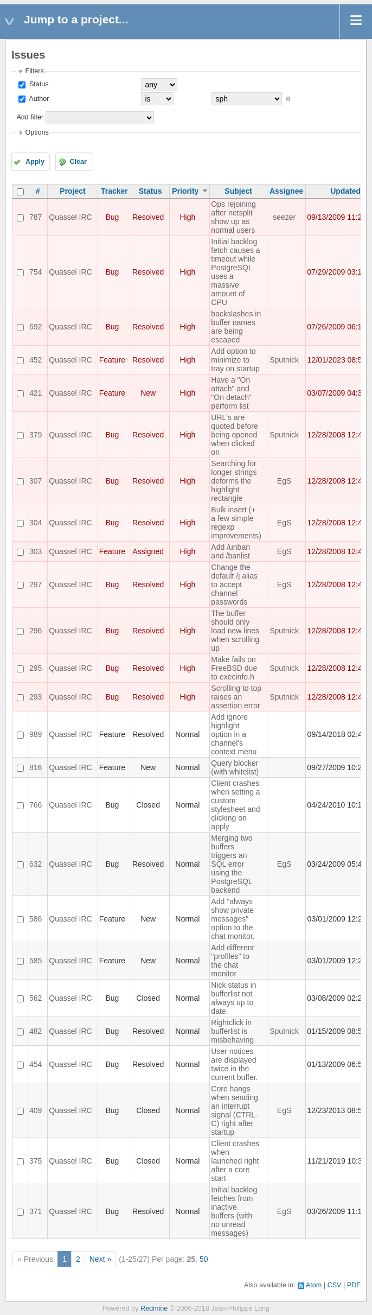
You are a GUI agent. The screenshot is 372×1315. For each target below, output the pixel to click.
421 (35, 393)
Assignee (286, 191)
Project (72, 191)
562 (35, 998)
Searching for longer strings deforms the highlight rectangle (233, 481)
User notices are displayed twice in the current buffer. (234, 1064)
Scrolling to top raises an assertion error (236, 697)
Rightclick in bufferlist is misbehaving (232, 1031)
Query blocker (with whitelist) (235, 767)
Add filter (29, 117)
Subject (238, 191)
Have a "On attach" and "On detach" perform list (231, 393)
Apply (34, 162)
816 (35, 767)
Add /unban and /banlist (230, 551)
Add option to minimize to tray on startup (235, 360)
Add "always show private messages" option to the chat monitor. (232, 919)
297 (35, 584)
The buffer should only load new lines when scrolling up (235, 630)
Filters (34, 71)
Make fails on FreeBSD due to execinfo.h (234, 668)
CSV (335, 1285)
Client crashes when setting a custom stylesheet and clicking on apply (235, 805)
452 (35, 359)
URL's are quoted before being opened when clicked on (234, 434)
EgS (284, 481)
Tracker (114, 191)
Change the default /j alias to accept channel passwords (234, 584)
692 (35, 326)
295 (35, 668)
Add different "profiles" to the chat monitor (232, 960)
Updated (345, 191)
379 (35, 434)
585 (35, 960)
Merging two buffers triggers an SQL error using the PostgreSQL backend (231, 864)
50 (204, 1259)
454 (35, 1064)
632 (35, 864)
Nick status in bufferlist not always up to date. (233, 998)
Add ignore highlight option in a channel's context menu (233, 734)
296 (35, 630)
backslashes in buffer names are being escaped (236, 326)
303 (35, 551)
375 (35, 1161)
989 (35, 734)
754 (35, 272)
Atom (314, 1285)
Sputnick (284, 359)
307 (35, 481)
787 (35, 217)
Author (38, 99)
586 (35, 918)
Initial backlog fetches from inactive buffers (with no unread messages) (234, 1211)
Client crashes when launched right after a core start (235, 1161)
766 (35, 805)
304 (35, 522)
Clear (78, 162)
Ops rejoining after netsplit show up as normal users (233, 217)
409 (35, 1110)
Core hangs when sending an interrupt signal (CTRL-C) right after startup (234, 1110)
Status (37, 84)
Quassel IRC (70, 217)
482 (35, 1031)
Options (36, 132)
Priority (185, 191)
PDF (354, 1285)
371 (35, 1211)
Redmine (154, 1308)
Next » (100, 1259)
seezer (284, 217)
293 (35, 697)
